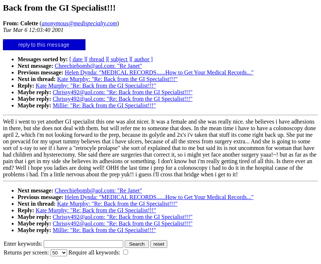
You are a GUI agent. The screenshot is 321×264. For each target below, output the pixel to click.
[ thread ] (96, 59)
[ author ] (142, 59)
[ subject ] (119, 59)
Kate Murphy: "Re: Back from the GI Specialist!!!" (117, 79)
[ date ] (77, 59)
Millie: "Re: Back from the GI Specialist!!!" (104, 105)
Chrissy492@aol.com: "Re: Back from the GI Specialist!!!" (123, 92)
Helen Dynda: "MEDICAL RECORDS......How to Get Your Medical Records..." (159, 72)
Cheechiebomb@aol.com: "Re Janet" (98, 66)
